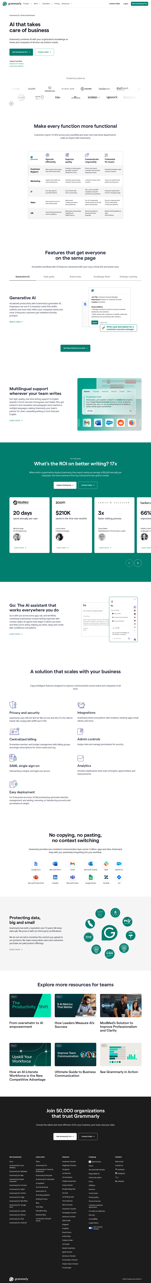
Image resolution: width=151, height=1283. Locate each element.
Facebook (119, 1169)
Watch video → (16, 322)
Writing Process (41, 1199)
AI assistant (40, 1183)
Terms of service (95, 1201)
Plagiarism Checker (69, 1165)
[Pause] (11, 103)
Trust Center (93, 1193)
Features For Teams (16, 64)
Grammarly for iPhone (17, 1215)
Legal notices (93, 1223)
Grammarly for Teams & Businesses (44, 1170)
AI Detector (66, 1173)
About (91, 1166)
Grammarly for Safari (17, 1189)
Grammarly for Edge (16, 1197)
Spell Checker (67, 1252)
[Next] (138, 563)
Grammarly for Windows (18, 1171)
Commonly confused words (43, 1220)
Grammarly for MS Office (18, 1201)
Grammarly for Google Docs (17, 1206)
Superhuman (95, 1162)
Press (91, 1182)
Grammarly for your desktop (16, 1166)
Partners (92, 1189)
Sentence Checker (69, 1256)
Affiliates (92, 1185)
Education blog (41, 1211)
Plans (38, 1162)
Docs (11, 1162)
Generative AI (41, 1191)
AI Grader (66, 1244)
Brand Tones (66, 1232)
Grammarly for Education (45, 1179)
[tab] (22, 278)
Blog (37, 1203)
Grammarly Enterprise (44, 1175)
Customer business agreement (96, 1206)
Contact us (119, 1165)
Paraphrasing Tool (68, 1189)
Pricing (57, 4)
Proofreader (66, 1268)
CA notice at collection (97, 1211)
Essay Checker (67, 1185)
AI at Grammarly (42, 1187)
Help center (119, 1162)
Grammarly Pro (41, 1165)
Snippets (65, 1225)
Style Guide (66, 1221)
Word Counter (67, 1205)
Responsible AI (94, 1174)
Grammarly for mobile (17, 1211)
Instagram (120, 1173)
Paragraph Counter (69, 1213)
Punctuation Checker (70, 1260)
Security (92, 1215)
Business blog (41, 1215)
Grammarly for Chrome (18, 1185)
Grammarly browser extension (16, 1180)
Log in (126, 4)
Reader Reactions (68, 1248)
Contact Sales (114, 4)
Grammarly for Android (18, 1223)
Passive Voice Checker (70, 1264)
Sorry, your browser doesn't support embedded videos (109, 41)
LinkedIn (119, 1181)
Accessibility (93, 1219)
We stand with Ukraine (97, 1170)
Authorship (66, 1236)
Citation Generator (69, 1181)
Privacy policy (94, 1197)
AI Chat (65, 1193)
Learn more (15, 420)
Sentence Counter (69, 1217)
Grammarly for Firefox (17, 1193)
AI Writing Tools (68, 1197)
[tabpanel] (75, 309)
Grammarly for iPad (16, 1219)
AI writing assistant (43, 1195)
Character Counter (69, 1209)
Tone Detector (67, 1201)
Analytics (65, 1228)
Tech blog (39, 1207)
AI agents (65, 1169)
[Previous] (129, 563)
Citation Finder (67, 1240)
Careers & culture (95, 1178)
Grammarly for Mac (16, 1175)
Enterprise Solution (16, 66)
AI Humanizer (67, 1177)
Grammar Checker (69, 1162)
